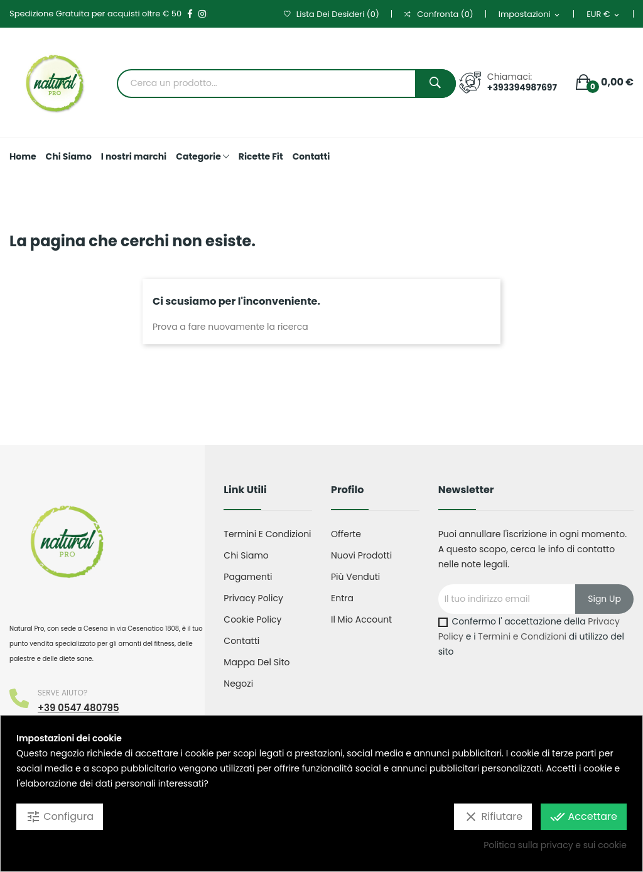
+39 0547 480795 (78, 707)
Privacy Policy (253, 598)
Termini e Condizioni (522, 636)
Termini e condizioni (267, 534)
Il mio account (361, 619)
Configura (60, 816)
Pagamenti (248, 576)
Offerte (346, 534)
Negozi (238, 683)
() (331, 14)
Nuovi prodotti (361, 555)
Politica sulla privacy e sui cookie (555, 845)
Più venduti (355, 576)
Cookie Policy (252, 619)
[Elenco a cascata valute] (603, 14)
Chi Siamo (246, 555)
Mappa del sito (256, 662)
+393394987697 (522, 87)
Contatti (241, 641)
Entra (342, 598)
